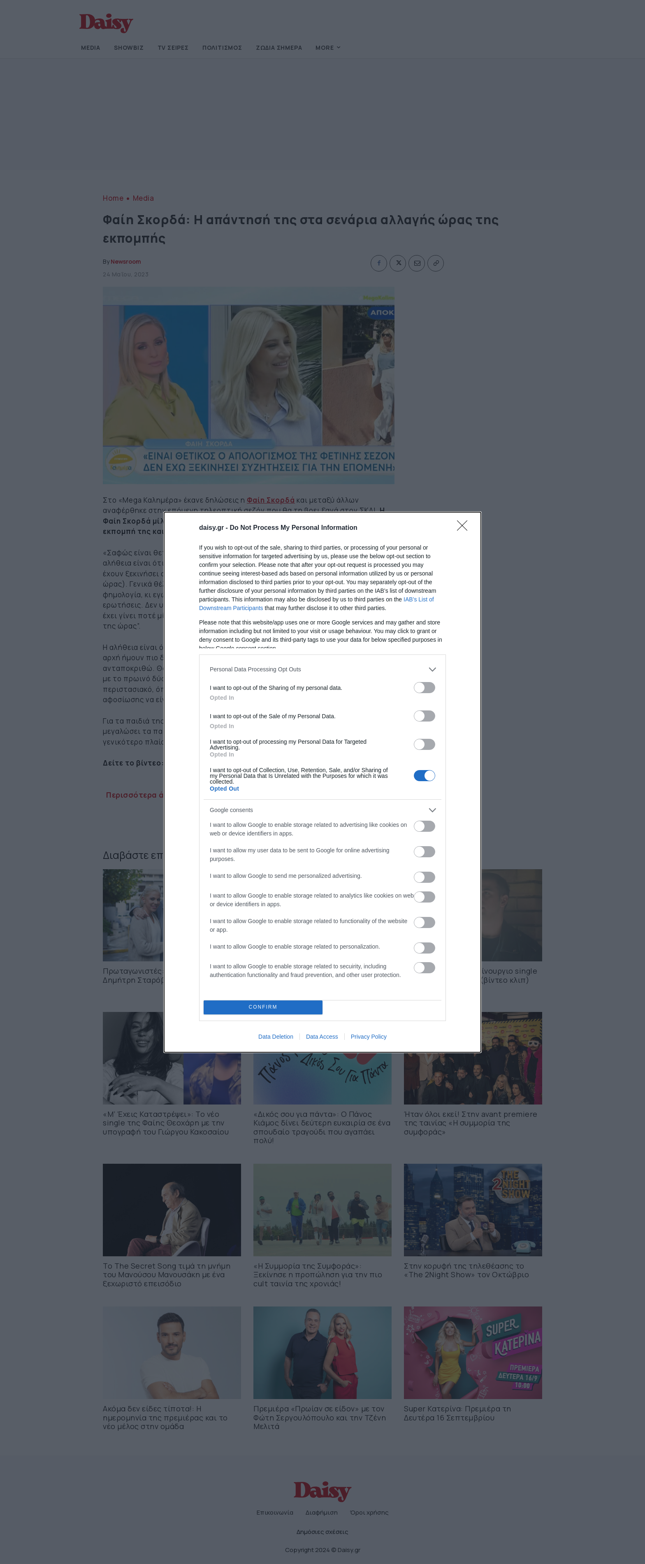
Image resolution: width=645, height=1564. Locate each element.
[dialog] (322, 782)
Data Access (322, 1036)
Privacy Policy (369, 1036)
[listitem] (322, 669)
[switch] (424, 687)
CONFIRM (263, 1007)
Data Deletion (275, 1036)
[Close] (465, 528)
